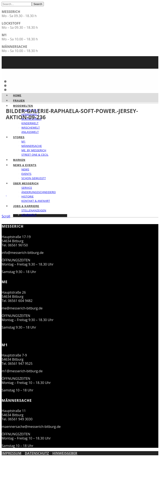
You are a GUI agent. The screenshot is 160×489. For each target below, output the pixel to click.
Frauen (19, 100)
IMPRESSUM (11, 453)
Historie (27, 196)
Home (17, 95)
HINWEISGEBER (64, 453)
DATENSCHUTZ (37, 453)
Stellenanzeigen (33, 210)
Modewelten (23, 105)
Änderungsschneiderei (38, 192)
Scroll (6, 216)
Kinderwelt (29, 123)
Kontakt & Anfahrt (35, 201)
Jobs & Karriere (26, 206)
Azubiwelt (29, 215)
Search (37, 4)
